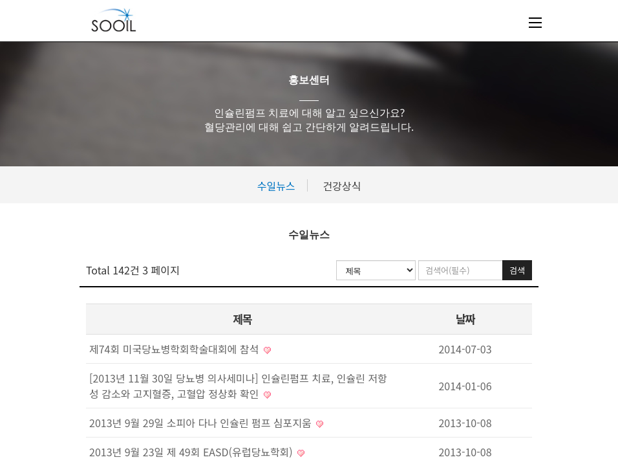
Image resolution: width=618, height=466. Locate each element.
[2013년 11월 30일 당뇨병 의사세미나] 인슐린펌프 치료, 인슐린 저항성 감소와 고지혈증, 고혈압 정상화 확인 (238, 385)
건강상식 (342, 186)
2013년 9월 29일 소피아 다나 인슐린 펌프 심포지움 (206, 422)
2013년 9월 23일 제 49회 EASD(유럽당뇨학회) (196, 452)
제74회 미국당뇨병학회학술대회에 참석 (180, 349)
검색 (517, 270)
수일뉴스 (276, 186)
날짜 (465, 319)
